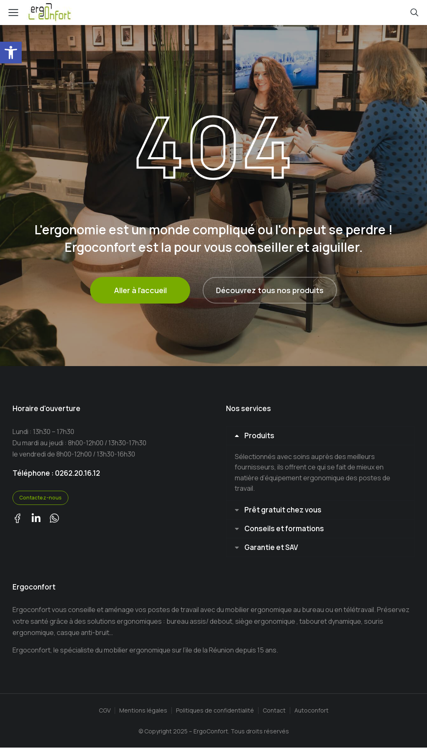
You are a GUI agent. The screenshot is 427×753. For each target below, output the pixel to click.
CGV (105, 716)
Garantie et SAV (272, 551)
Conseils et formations (285, 531)
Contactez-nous (40, 497)
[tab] (320, 436)
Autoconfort (311, 716)
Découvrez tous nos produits (270, 290)
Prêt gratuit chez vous (284, 511)
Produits (261, 436)
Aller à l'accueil (140, 290)
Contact (274, 716)
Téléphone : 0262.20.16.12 (56, 473)
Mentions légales (143, 716)
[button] (11, 52)
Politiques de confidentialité (215, 716)
